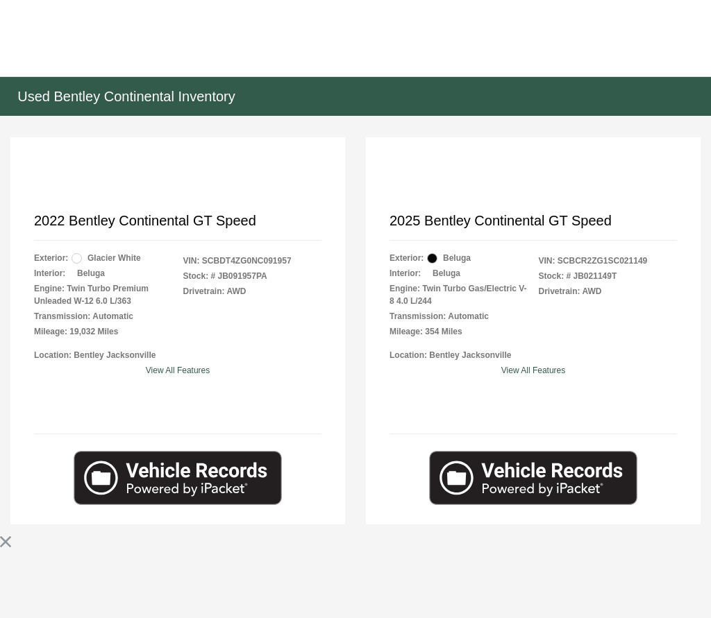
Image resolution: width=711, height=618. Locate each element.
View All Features (178, 370)
